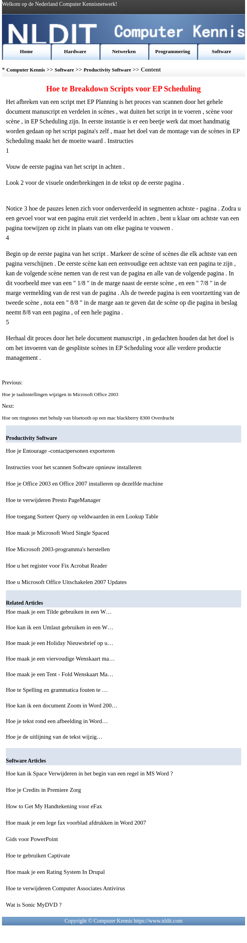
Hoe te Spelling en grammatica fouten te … (57, 690)
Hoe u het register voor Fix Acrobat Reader (56, 566)
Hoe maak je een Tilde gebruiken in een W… (59, 612)
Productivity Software (107, 70)
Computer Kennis (25, 70)
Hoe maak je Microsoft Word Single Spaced (57, 533)
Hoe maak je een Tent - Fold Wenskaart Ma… (59, 674)
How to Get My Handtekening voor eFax (54, 806)
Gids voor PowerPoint (32, 839)
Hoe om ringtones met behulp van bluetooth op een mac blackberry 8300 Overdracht (88, 418)
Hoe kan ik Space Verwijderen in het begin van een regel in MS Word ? (89, 773)
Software (221, 51)
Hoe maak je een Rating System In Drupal (55, 872)
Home (26, 51)
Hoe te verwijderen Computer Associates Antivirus (65, 888)
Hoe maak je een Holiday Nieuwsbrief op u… (59, 643)
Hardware (75, 51)
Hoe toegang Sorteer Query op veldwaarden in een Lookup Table (82, 516)
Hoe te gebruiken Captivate (38, 855)
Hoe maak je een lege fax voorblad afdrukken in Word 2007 (76, 823)
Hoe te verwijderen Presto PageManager (53, 500)
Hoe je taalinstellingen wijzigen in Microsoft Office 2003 (61, 394)
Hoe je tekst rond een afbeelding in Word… (57, 721)
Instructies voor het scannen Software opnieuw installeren (73, 467)
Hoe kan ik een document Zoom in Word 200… (61, 705)
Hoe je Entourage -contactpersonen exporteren (60, 451)
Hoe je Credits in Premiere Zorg (43, 790)
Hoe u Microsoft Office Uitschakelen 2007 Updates (66, 582)
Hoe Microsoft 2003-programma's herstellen (58, 549)
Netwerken (124, 51)
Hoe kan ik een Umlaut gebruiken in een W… (59, 627)
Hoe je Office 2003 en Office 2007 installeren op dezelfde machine (84, 483)
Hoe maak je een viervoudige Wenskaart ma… (60, 658)
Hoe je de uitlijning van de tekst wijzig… (54, 737)
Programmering (172, 51)
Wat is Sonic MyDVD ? (34, 905)
